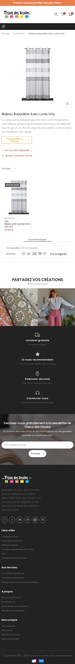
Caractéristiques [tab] (37, 239)
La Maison (19, 33)
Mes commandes (10, 638)
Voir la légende (58, 253)
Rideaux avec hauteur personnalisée (20, 582)
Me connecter (8, 626)
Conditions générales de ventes (17, 549)
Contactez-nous (10, 536)
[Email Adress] (37, 445)
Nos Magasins (8, 601)
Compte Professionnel (13, 577)
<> (15, 168)
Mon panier (7, 630)
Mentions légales (10, 545)
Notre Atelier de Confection (15, 606)
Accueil (5, 33)
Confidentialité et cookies (14, 558)
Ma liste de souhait (11, 634)
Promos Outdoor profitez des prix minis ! (37, 2)
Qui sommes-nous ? (12, 597)
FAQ (3, 553)
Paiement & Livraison (12, 540)
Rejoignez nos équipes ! (13, 610)
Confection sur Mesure (13, 573)
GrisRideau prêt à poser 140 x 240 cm (18, 224)
